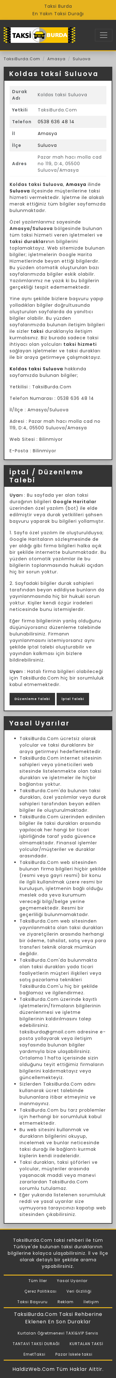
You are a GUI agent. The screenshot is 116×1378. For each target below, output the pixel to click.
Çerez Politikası (40, 1291)
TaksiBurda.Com (22, 58)
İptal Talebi (73, 699)
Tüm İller (37, 1280)
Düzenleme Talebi (32, 699)
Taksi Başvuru (32, 1301)
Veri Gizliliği (79, 1291)
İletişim (91, 1301)
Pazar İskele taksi (73, 1354)
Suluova (82, 58)
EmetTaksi (34, 1354)
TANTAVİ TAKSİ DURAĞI (36, 1343)
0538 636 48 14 (56, 122)
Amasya (56, 58)
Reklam (66, 1301)
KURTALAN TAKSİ (86, 1343)
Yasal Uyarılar (72, 1280)
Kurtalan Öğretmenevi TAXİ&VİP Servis (58, 1333)
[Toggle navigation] (103, 35)
